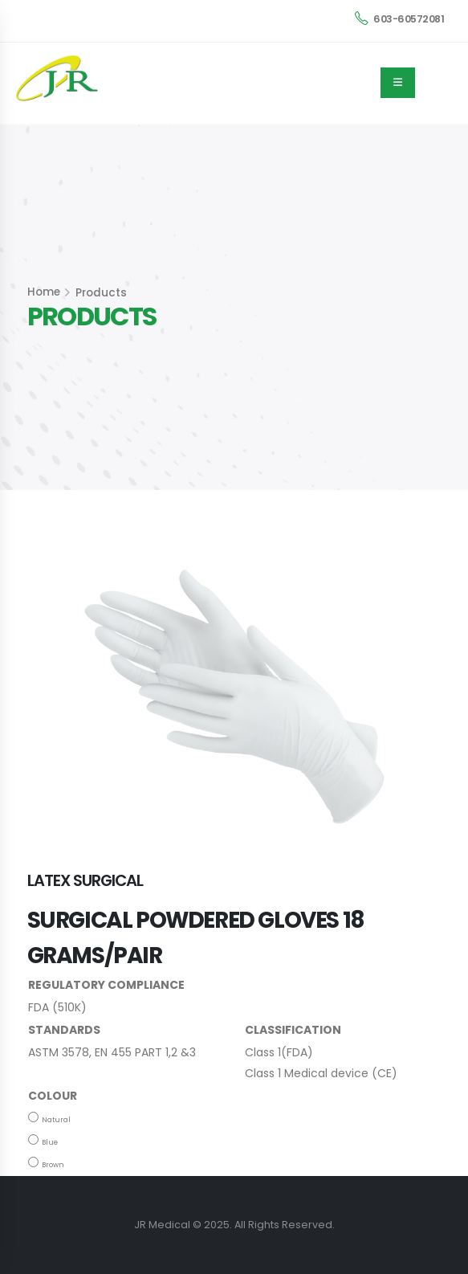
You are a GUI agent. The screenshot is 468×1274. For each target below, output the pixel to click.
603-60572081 (399, 18)
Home (43, 292)
